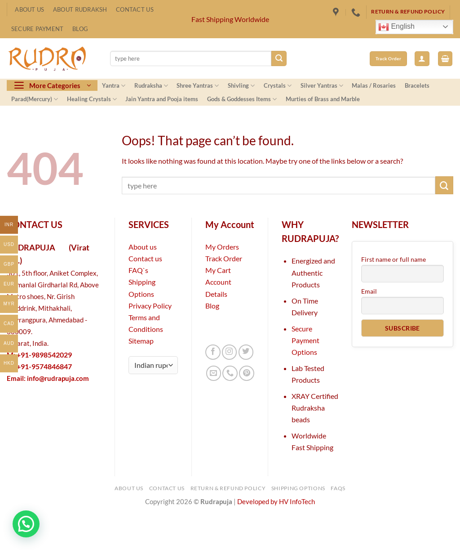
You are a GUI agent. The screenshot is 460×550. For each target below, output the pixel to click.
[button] (422, 58)
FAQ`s (138, 270)
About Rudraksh (80, 9)
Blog (80, 28)
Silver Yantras (322, 85)
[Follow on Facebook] (213, 352)
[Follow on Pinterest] (246, 373)
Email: (48, 378)
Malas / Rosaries (374, 85)
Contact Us (135, 9)
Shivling (241, 85)
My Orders (222, 246)
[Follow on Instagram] (229, 352)
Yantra (113, 85)
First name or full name (393, 259)
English (396, 27)
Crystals (278, 85)
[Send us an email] (213, 373)
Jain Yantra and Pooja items (161, 99)
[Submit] (279, 58)
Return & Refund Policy (228, 488)
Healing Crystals (92, 99)
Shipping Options (298, 488)
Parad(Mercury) (34, 99)
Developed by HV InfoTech (276, 501)
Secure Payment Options (305, 340)
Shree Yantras (198, 85)
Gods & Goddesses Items (242, 99)
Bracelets (417, 85)
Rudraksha (151, 85)
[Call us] (230, 373)
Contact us (145, 258)
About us (142, 246)
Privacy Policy (150, 305)
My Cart (218, 270)
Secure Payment (37, 28)
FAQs (338, 488)
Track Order (223, 258)
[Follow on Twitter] (246, 352)
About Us (29, 9)
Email (369, 291)
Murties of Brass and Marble (323, 99)
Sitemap (141, 340)
